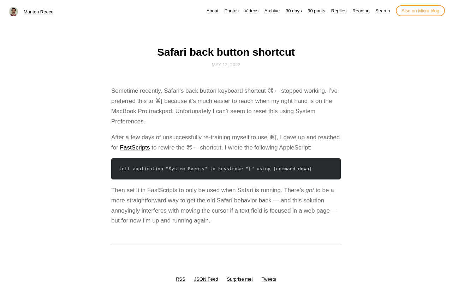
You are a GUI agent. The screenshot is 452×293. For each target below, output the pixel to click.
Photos (231, 10)
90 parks (316, 10)
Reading (360, 10)
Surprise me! (240, 279)
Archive (272, 10)
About (213, 10)
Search (382, 10)
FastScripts (135, 147)
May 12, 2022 (226, 64)
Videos (252, 10)
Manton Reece (39, 11)
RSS (180, 279)
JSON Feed (206, 279)
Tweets (269, 279)
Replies (338, 10)
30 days (294, 10)
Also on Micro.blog (420, 10)
